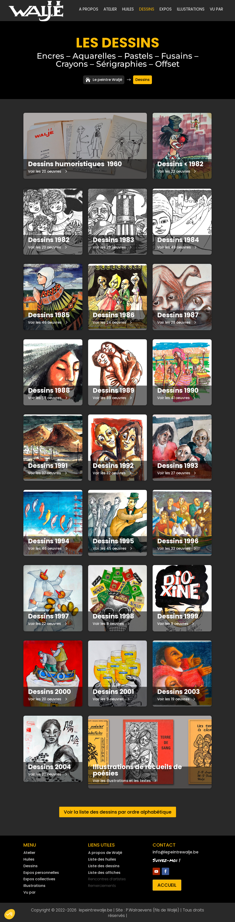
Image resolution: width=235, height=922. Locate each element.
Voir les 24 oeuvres (109, 321)
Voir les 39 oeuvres (109, 246)
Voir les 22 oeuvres (173, 170)
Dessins (146, 10)
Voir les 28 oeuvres (173, 321)
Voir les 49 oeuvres (174, 246)
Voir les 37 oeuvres (44, 471)
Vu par (216, 10)
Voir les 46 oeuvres (45, 321)
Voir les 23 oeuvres (44, 246)
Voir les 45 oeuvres (109, 547)
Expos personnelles (41, 871)
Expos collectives (39, 878)
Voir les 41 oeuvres (173, 396)
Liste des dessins (104, 864)
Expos (165, 10)
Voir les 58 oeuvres (45, 396)
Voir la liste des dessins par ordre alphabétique (117, 811)
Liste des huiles (102, 858)
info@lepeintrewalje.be (176, 851)
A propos (88, 10)
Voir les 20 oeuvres (44, 170)
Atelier (110, 10)
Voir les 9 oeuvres (172, 622)
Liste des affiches (104, 871)
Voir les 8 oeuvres (108, 622)
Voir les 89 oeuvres (109, 396)
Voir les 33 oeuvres (173, 547)
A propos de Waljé (105, 851)
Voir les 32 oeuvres (109, 471)
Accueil (166, 884)
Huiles (128, 10)
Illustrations (190, 10)
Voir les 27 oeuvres (173, 471)
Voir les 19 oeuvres (173, 698)
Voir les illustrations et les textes (122, 779)
